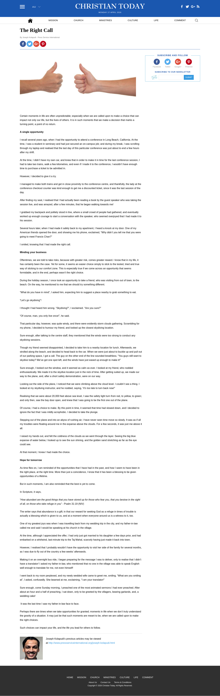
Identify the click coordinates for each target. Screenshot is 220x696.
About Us (93, 682)
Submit (188, 77)
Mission (53, 20)
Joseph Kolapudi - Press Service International (41, 37)
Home (70, 677)
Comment (180, 20)
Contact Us (105, 682)
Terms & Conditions (122, 682)
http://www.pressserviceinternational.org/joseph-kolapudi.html (82, 643)
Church (78, 20)
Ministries (105, 20)
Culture (133, 20)
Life (156, 20)
